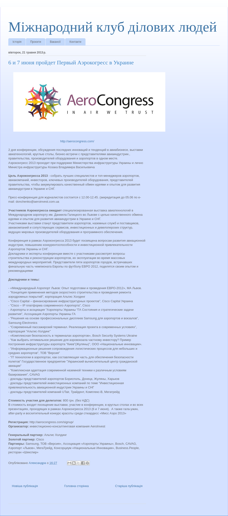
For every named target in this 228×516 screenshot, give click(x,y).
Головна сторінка (76, 486)
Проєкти (35, 41)
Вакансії (55, 41)
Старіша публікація (128, 486)
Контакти (75, 41)
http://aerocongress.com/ (77, 141)
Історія (17, 41)
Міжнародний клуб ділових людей (112, 27)
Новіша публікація (25, 486)
